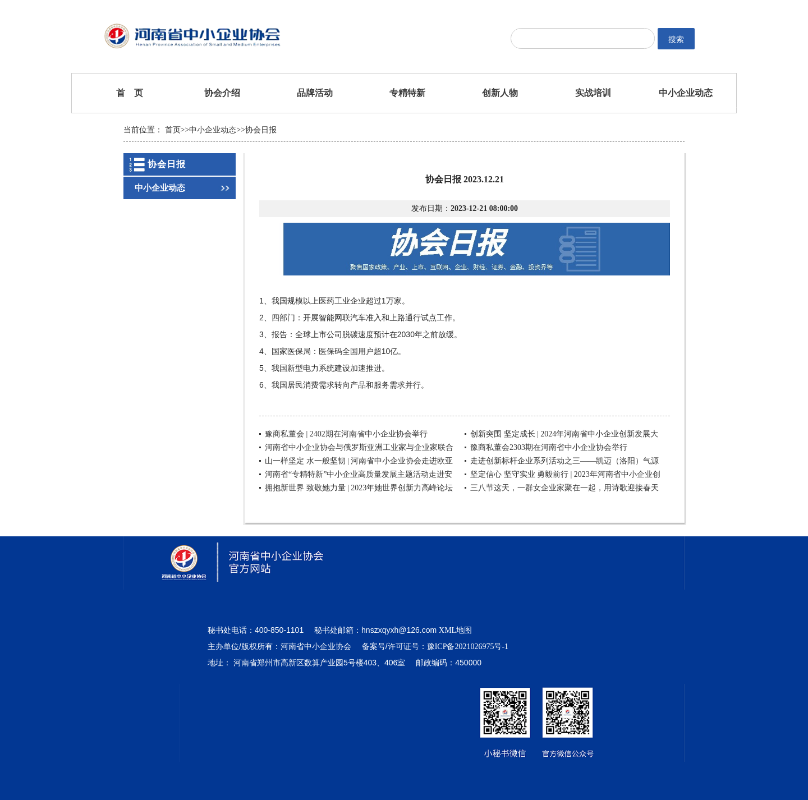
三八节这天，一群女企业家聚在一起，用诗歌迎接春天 (564, 488)
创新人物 (500, 93)
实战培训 (593, 93)
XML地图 (455, 630)
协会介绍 (222, 93)
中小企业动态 (686, 93)
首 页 (129, 93)
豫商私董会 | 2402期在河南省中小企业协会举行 (346, 434)
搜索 (676, 39)
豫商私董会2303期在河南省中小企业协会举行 (548, 447)
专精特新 (407, 93)
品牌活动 (315, 93)
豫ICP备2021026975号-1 (467, 646)
